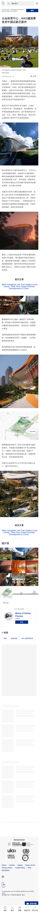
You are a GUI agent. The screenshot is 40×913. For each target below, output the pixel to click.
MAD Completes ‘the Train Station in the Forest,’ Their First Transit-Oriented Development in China (19, 286)
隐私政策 (4, 11)
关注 (21, 622)
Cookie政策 (14, 11)
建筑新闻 (14, 638)
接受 (32, 10)
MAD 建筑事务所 (27, 638)
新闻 (5, 638)
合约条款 (21, 9)
